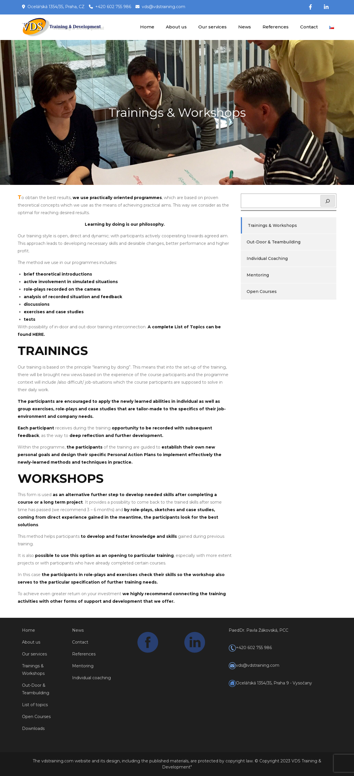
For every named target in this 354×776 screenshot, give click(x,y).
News (244, 27)
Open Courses (262, 291)
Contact (309, 27)
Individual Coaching (267, 258)
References (276, 27)
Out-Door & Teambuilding (273, 242)
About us (176, 27)
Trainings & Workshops (272, 225)
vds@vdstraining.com (163, 6)
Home (147, 27)
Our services (212, 27)
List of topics (35, 704)
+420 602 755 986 (113, 6)
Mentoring (258, 275)
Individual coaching (91, 677)
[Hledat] (327, 201)
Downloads (33, 728)
